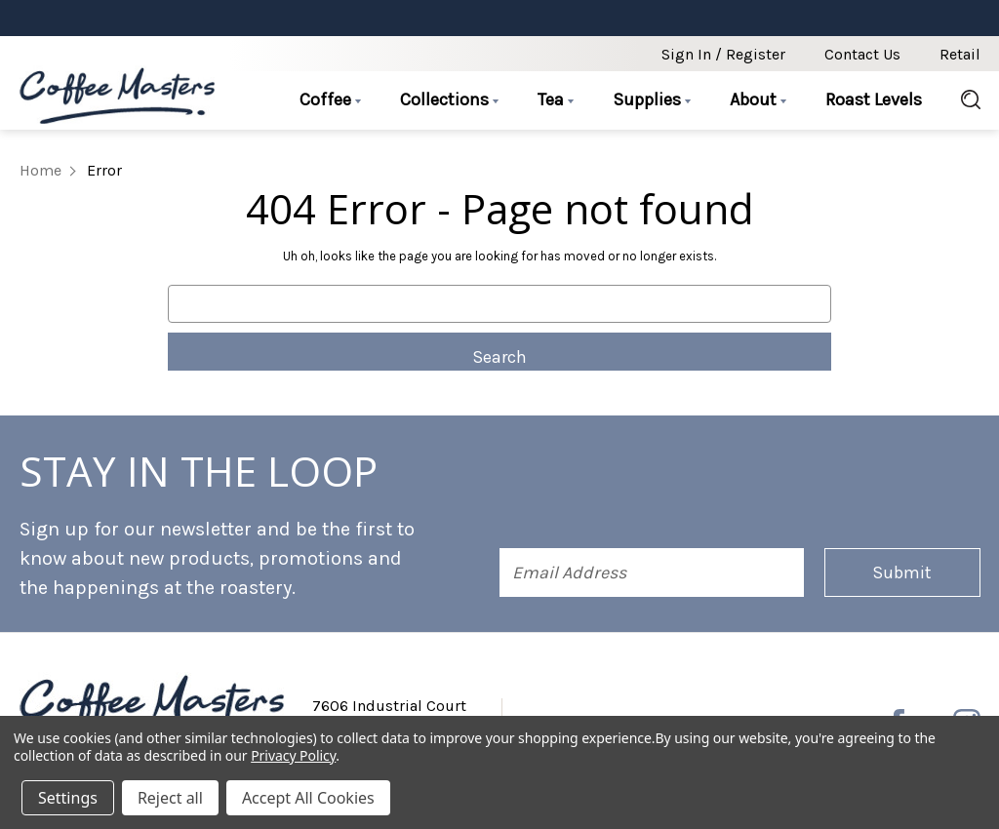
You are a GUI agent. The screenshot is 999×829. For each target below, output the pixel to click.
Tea (556, 99)
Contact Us (862, 54)
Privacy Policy (293, 755)
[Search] (960, 100)
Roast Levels (873, 99)
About (758, 99)
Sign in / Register (723, 54)
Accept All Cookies (308, 798)
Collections (449, 99)
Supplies (652, 99)
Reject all (170, 798)
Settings (68, 798)
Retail (959, 54)
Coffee (330, 99)
